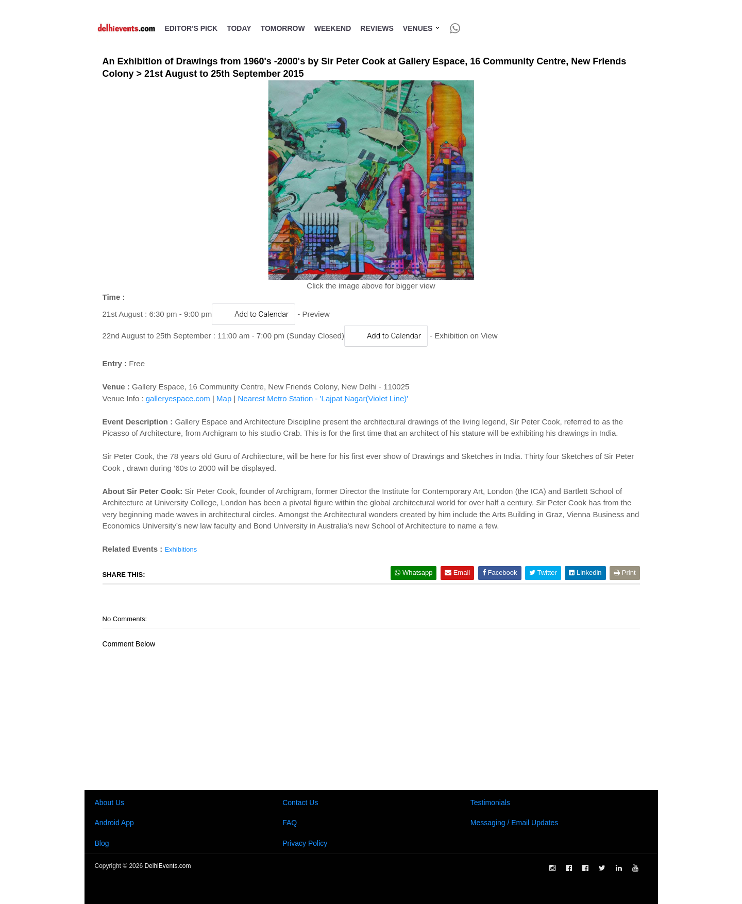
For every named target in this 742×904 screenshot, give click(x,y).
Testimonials (490, 802)
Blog (102, 843)
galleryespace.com (178, 398)
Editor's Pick (191, 28)
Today (239, 28)
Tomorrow (283, 28)
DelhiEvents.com (167, 865)
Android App (114, 822)
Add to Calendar (253, 314)
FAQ (289, 822)
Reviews (377, 28)
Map (223, 398)
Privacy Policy (304, 843)
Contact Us (300, 802)
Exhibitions (180, 549)
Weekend (332, 28)
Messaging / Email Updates (514, 822)
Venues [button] (422, 28)
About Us (110, 802)
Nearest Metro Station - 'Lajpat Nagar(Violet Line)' (323, 398)
